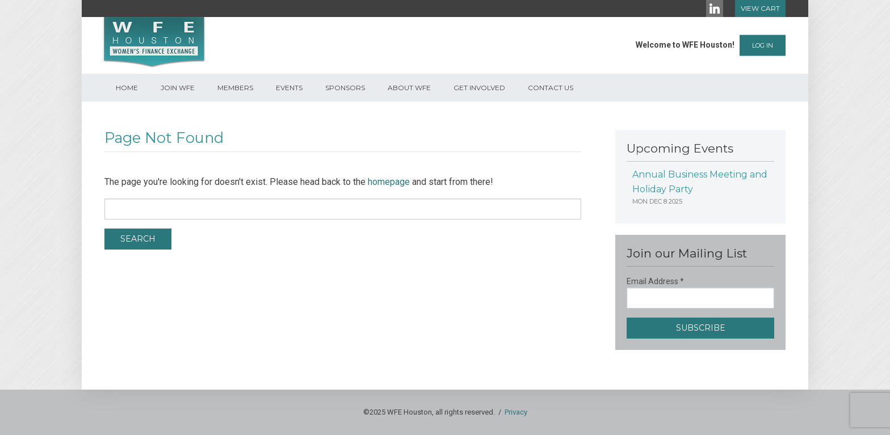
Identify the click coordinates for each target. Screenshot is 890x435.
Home (127, 87)
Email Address (655, 281)
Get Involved (479, 87)
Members (235, 87)
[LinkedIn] (714, 8)
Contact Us (550, 87)
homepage (389, 181)
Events (289, 87)
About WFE (409, 87)
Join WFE (178, 87)
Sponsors (345, 87)
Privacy (516, 412)
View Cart (760, 8)
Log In (762, 45)
